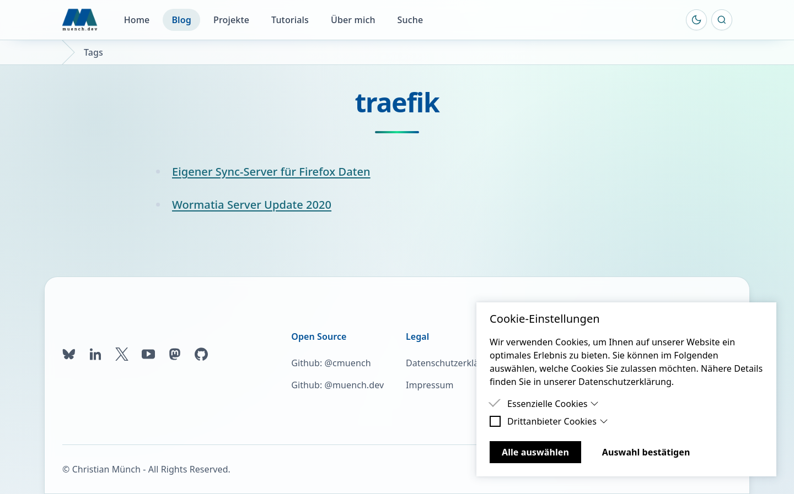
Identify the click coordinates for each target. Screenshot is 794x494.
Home (137, 20)
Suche (410, 20)
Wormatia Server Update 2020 (251, 204)
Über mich (353, 20)
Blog (181, 20)
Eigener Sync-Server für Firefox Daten (271, 171)
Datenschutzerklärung (452, 363)
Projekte (231, 20)
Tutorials (290, 20)
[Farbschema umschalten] (696, 19)
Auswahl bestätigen (646, 452)
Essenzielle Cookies (553, 404)
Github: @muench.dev (337, 385)
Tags (93, 52)
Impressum (429, 385)
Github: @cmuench (331, 363)
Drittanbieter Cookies (557, 421)
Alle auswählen (535, 452)
